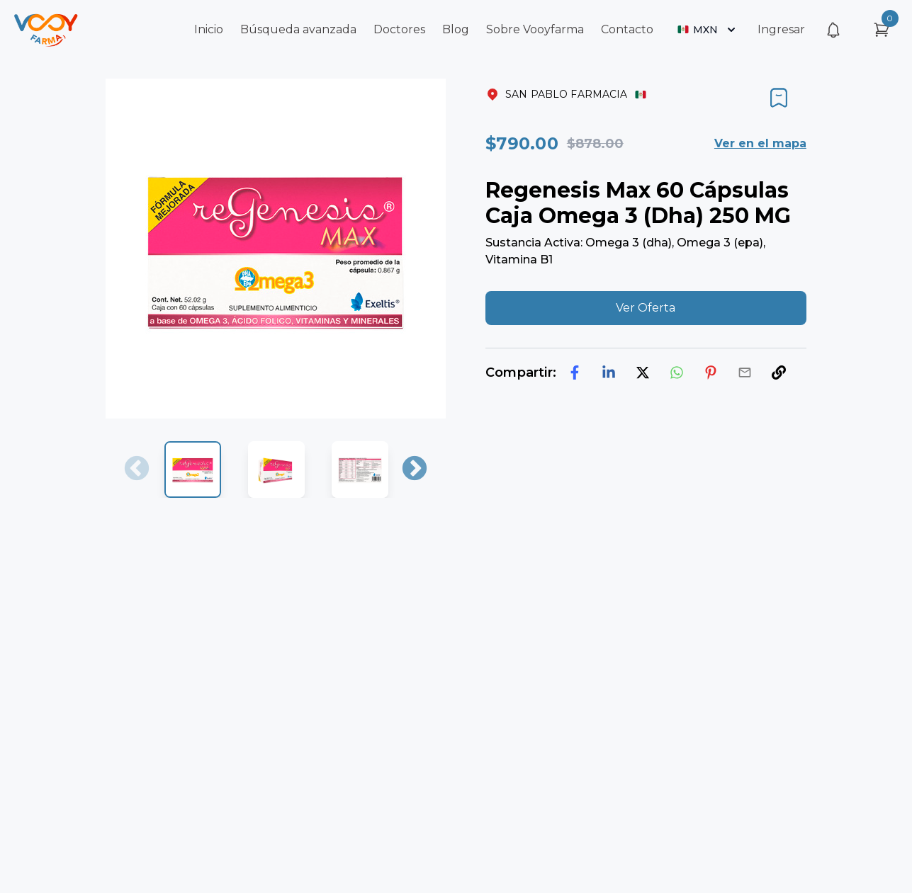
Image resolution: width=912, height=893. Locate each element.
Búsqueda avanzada (298, 29)
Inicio (208, 29)
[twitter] (642, 372)
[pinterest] (711, 372)
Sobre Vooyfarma (535, 29)
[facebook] (574, 372)
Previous (136, 469)
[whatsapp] (676, 372)
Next (414, 469)
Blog (455, 29)
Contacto (627, 29)
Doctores (399, 29)
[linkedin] (608, 372)
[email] (745, 372)
